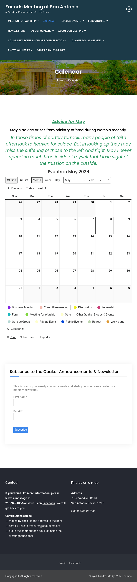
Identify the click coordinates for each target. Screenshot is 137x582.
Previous (14, 188)
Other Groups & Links (51, 50)
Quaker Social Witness (87, 40)
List (23, 181)
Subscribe (27, 337)
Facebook (48, 503)
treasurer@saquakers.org (44, 526)
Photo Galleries (19, 50)
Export (45, 337)
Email (17, 411)
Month (37, 180)
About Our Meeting (70, 30)
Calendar (49, 21)
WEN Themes (123, 576)
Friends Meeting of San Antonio (41, 7)
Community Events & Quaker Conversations (37, 40)
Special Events (71, 21)
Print (11, 338)
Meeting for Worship (22, 21)
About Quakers (41, 30)
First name (20, 397)
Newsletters (16, 30)
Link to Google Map (83, 511)
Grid (11, 181)
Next (42, 188)
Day (57, 180)
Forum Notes (96, 21)
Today (30, 188)
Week (48, 180)
